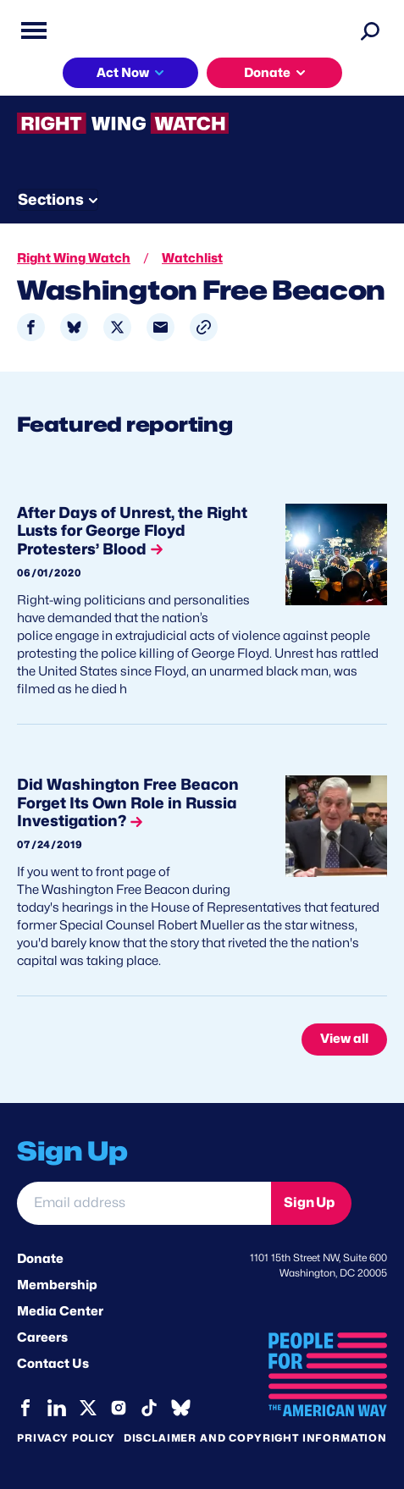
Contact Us (53, 1363)
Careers (42, 1337)
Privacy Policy (66, 1437)
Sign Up (309, 1202)
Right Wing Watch (73, 258)
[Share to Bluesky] (74, 327)
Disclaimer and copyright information (255, 1437)
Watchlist (192, 258)
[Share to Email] (160, 327)
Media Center (60, 1311)
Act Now (123, 72)
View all (344, 1038)
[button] (204, 327)
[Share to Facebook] (31, 327)
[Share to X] (117, 327)
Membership (57, 1285)
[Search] (370, 30)
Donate (267, 72)
